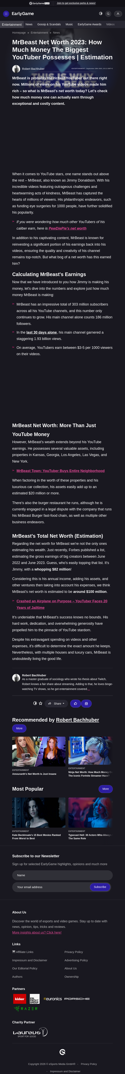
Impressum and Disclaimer (29, 960)
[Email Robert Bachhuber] (86, 704)
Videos (110, 24)
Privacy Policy (73, 952)
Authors (17, 976)
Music (69, 24)
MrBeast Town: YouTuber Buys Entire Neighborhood (61, 471)
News (29, 24)
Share (55, 703)
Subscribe (100, 887)
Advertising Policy (76, 960)
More (19, 728)
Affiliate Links (22, 952)
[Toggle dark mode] (100, 14)
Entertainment (12, 24)
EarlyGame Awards (89, 24)
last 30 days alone (41, 332)
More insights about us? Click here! (37, 932)
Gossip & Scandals (49, 24)
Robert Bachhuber (34, 675)
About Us (70, 968)
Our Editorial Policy (24, 968)
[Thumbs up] (75, 704)
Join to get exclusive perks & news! (76, 3)
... (89, 689)
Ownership (71, 976)
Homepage (19, 32)
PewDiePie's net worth (67, 228)
